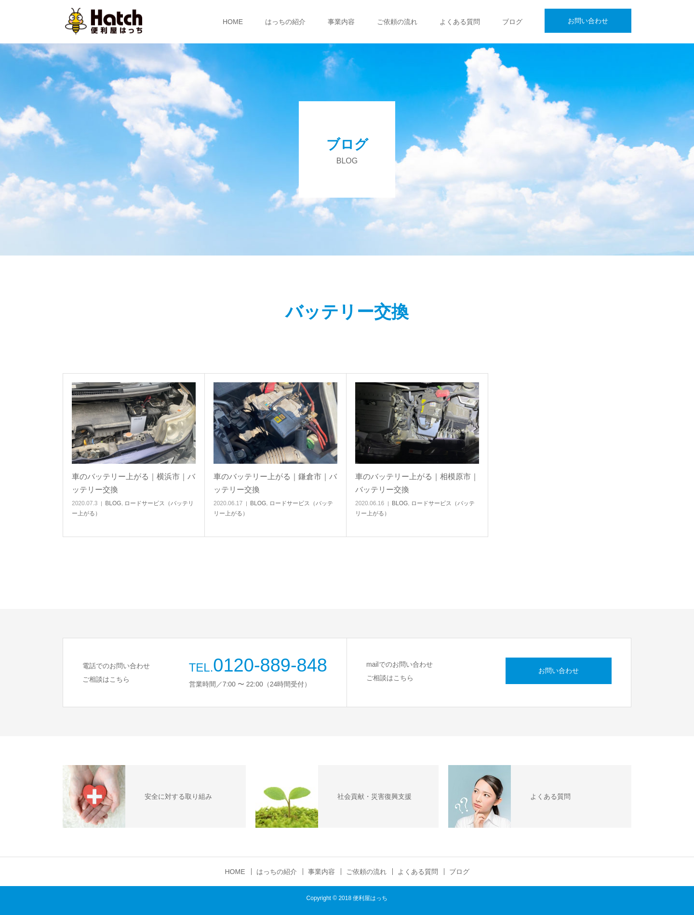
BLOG (113, 503)
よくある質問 (460, 22)
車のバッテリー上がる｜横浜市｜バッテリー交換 (133, 483)
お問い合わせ (588, 21)
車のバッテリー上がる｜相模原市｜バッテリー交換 (417, 483)
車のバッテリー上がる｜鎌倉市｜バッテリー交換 (275, 483)
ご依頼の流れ (397, 22)
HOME (233, 22)
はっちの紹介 (285, 22)
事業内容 (341, 22)
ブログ (512, 22)
